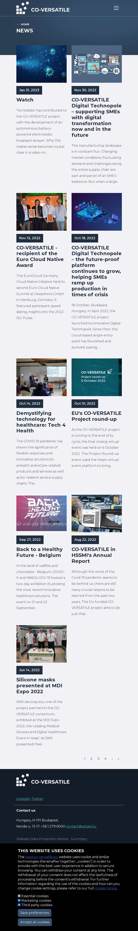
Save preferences (34, 913)
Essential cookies (34, 896)
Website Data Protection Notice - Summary (51, 839)
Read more (41, 116)
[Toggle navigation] (116, 8)
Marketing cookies (36, 900)
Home (25, 24)
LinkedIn (23, 799)
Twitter (37, 799)
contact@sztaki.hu (81, 826)
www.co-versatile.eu (41, 857)
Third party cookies (36, 905)
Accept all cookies (34, 922)
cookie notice (106, 888)
